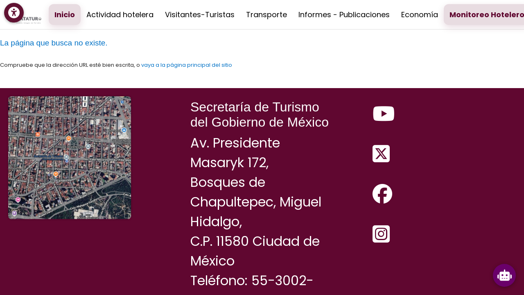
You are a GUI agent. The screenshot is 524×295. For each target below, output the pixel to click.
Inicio (64, 14)
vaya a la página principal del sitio (186, 65)
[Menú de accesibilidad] (14, 13)
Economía (419, 14)
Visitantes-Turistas (200, 14)
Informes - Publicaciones (344, 14)
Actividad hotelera (120, 14)
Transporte (266, 14)
